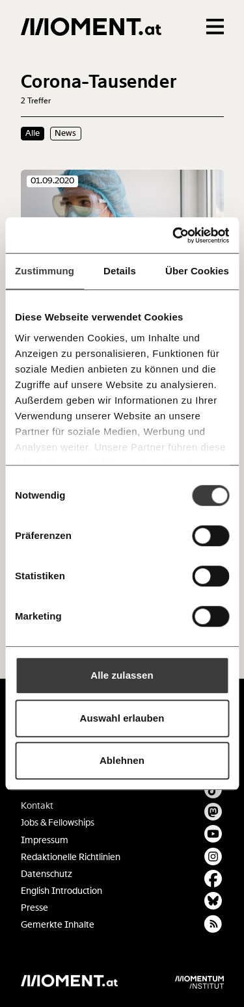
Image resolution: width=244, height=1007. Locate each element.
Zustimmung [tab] (44, 270)
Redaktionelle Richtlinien (70, 857)
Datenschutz (46, 874)
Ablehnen (122, 760)
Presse (34, 907)
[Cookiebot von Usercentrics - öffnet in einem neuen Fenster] (173, 235)
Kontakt (37, 805)
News (65, 133)
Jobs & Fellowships (57, 822)
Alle (32, 133)
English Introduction (61, 890)
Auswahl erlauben (122, 718)
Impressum (44, 840)
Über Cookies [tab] (197, 270)
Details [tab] (119, 270)
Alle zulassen (121, 675)
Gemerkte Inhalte (57, 924)
